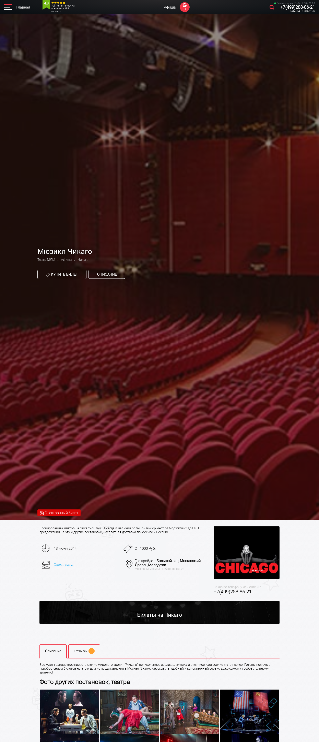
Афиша (170, 7)
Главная (23, 7)
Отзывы (84, 651)
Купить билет (62, 274)
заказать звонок (302, 11)
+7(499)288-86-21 (297, 7)
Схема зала (63, 564)
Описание (107, 274)
